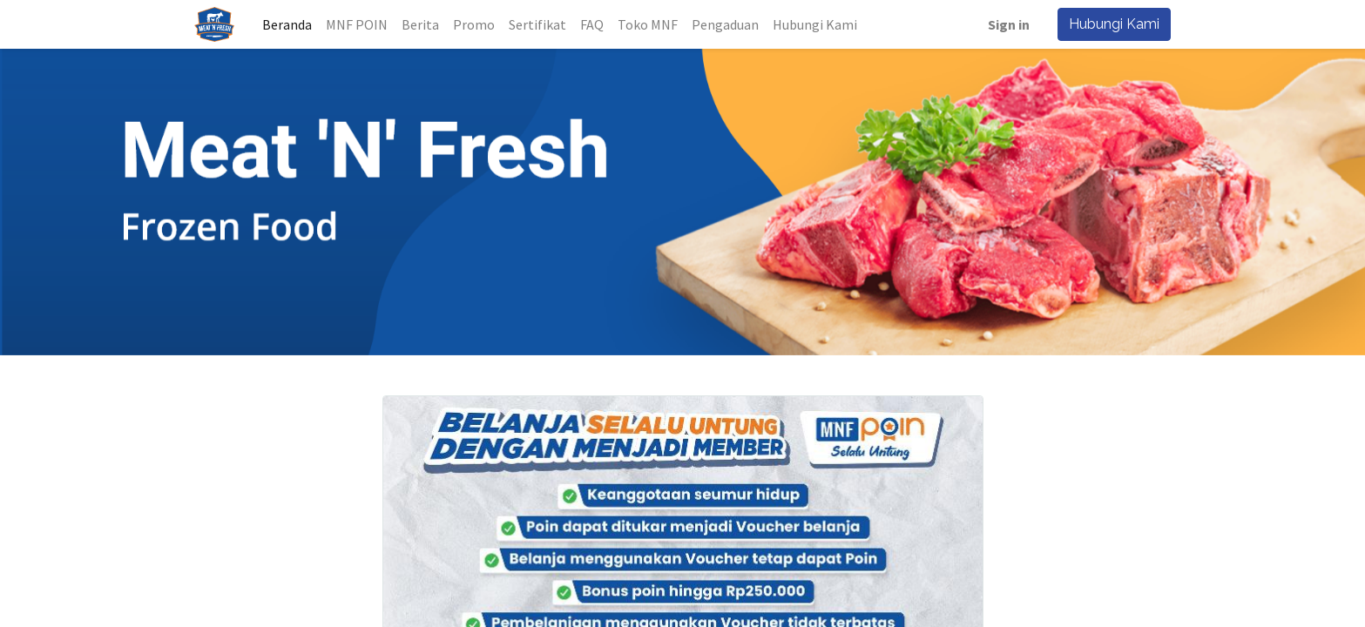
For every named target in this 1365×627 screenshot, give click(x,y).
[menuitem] (291, 24)
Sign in (1004, 24)
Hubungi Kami (1109, 24)
